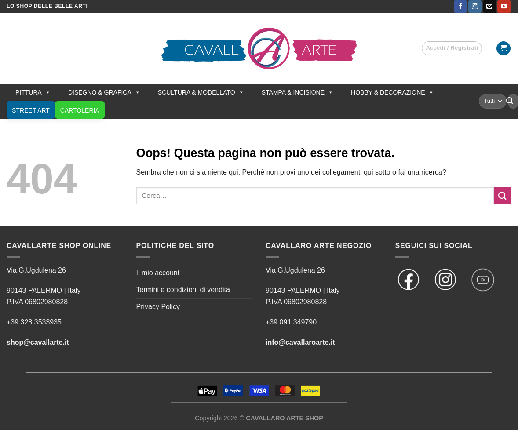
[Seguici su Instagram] (475, 6)
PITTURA (33, 92)
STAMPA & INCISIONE (297, 92)
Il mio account (158, 273)
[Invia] (509, 101)
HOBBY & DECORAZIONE (392, 92)
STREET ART (31, 110)
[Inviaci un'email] (489, 6)
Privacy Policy (158, 306)
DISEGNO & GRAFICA (104, 92)
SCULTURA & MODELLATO (201, 92)
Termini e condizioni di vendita (183, 289)
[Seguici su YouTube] (504, 6)
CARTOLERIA (79, 110)
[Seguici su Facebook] (460, 6)
